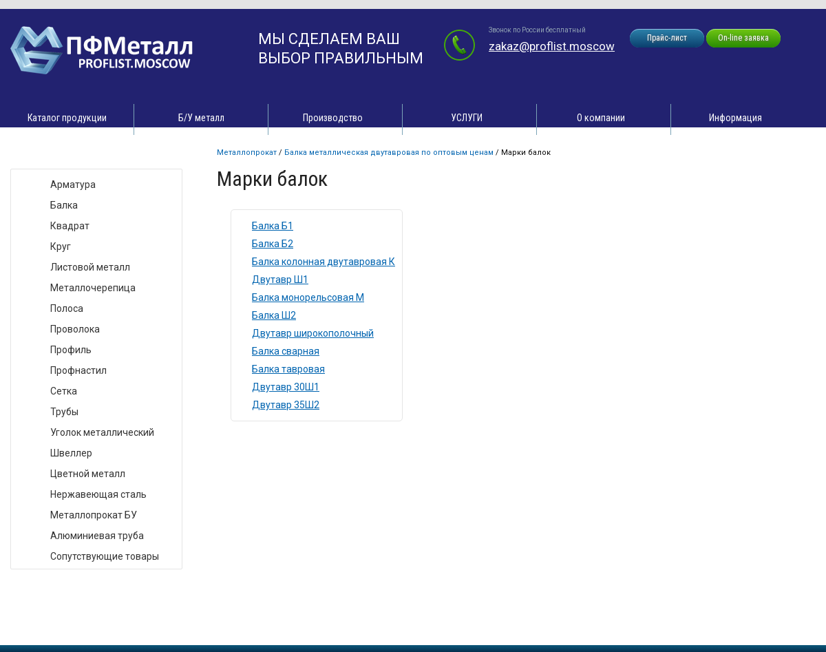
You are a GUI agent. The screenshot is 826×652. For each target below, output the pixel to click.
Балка (64, 205)
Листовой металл (90, 267)
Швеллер (71, 453)
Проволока (75, 329)
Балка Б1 (272, 225)
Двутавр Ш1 (280, 279)
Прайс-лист (667, 38)
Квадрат (69, 225)
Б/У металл (201, 117)
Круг (60, 246)
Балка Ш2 (274, 315)
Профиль (71, 349)
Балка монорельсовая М (308, 297)
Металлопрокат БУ (93, 514)
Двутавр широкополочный (313, 333)
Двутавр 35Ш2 (285, 404)
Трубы (64, 411)
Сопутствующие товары (104, 556)
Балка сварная (285, 351)
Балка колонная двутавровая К (323, 261)
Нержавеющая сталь (98, 494)
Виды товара (52, 154)
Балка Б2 (272, 243)
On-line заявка (743, 38)
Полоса (66, 308)
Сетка (63, 391)
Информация (735, 117)
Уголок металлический (102, 432)
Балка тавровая (288, 369)
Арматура (73, 184)
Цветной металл (87, 473)
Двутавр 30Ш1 (285, 386)
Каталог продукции (67, 117)
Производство (333, 117)
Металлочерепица (93, 287)
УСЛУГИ (467, 117)
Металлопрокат (247, 152)
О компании (601, 117)
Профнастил (78, 370)
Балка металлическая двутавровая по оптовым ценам (389, 152)
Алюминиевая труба (97, 535)
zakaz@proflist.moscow (552, 46)
